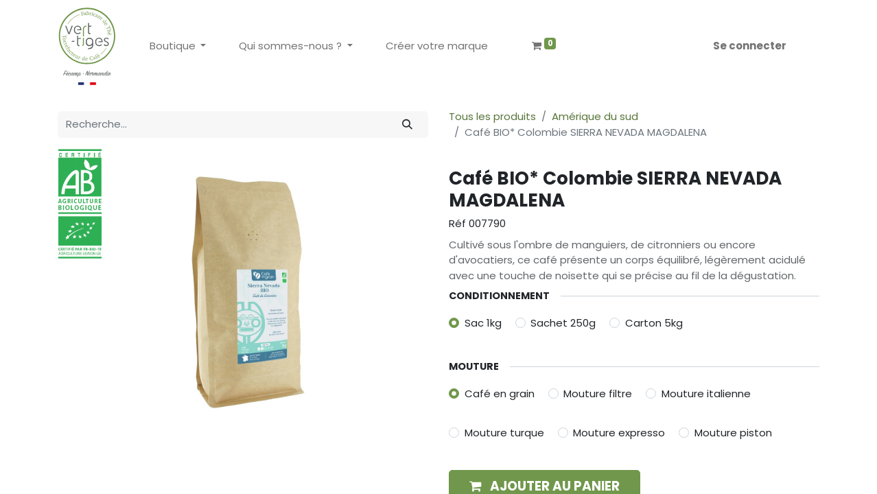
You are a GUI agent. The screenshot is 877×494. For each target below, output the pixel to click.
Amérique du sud (595, 116)
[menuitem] (436, 46)
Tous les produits (492, 116)
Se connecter (749, 45)
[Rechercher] (407, 124)
